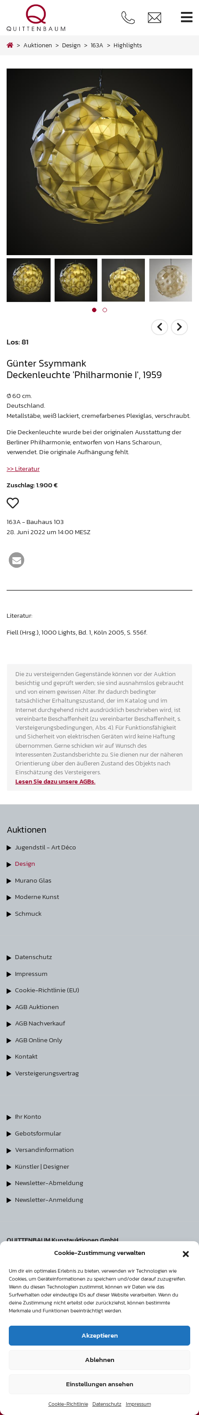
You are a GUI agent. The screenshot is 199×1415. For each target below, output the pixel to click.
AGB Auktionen (37, 1007)
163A (97, 45)
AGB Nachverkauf (40, 1023)
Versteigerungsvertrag (47, 1073)
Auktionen (37, 45)
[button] (185, 1252)
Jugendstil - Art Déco (45, 847)
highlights (128, 45)
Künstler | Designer (42, 1166)
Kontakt (26, 1056)
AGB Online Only (39, 1040)
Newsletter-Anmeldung (49, 1199)
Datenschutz (107, 1404)
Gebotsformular (38, 1133)
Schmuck (28, 913)
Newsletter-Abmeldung (49, 1183)
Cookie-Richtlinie (68, 1404)
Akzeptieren (99, 1335)
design (71, 45)
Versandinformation (44, 1149)
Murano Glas (33, 880)
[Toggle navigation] (186, 17)
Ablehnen (99, 1359)
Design (25, 863)
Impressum (138, 1404)
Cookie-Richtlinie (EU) (47, 990)
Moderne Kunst (37, 896)
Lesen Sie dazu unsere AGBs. (55, 781)
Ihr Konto (28, 1116)
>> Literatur (23, 468)
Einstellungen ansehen (99, 1384)
